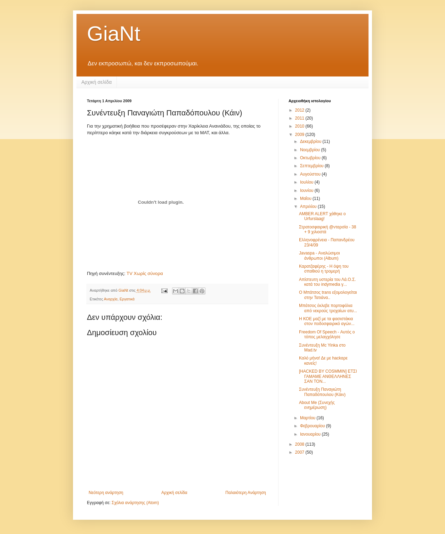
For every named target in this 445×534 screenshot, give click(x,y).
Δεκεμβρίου (311, 141)
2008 (300, 444)
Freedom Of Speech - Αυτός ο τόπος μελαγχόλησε (327, 334)
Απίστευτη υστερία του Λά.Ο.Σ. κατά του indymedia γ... (327, 282)
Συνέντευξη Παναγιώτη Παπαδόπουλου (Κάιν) (322, 392)
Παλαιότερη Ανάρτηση (245, 492)
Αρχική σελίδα (96, 82)
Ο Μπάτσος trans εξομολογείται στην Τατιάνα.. (328, 295)
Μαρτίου (308, 417)
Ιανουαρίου (311, 434)
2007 (300, 452)
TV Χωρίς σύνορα (145, 273)
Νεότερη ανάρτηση (106, 492)
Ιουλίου (307, 182)
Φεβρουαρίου (313, 425)
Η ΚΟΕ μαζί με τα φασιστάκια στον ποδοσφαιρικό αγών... (327, 321)
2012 (300, 110)
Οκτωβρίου (311, 157)
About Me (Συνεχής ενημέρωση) (317, 405)
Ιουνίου (307, 190)
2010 (300, 126)
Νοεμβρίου (310, 149)
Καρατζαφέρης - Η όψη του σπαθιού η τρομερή (324, 269)
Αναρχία (111, 299)
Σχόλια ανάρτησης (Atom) (135, 502)
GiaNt (113, 33)
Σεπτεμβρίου (312, 165)
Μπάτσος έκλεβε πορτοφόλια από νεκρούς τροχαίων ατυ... (328, 308)
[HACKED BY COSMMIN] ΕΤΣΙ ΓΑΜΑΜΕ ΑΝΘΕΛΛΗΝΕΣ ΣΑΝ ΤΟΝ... (328, 376)
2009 (300, 134)
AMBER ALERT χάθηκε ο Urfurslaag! (322, 216)
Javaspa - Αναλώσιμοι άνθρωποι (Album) (319, 255)
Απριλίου (309, 206)
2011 (300, 118)
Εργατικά (127, 299)
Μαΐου (306, 198)
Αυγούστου (311, 174)
